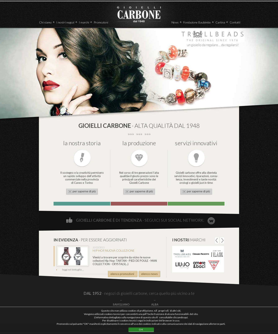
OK (141, 329)
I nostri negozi (65, 22)
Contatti (235, 22)
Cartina (220, 22)
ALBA (154, 304)
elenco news (149, 274)
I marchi (84, 22)
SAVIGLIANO (121, 304)
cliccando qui (180, 317)
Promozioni (101, 22)
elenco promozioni (122, 274)
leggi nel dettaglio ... (73, 269)
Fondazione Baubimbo (197, 22)
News (175, 22)
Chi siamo (45, 22)
